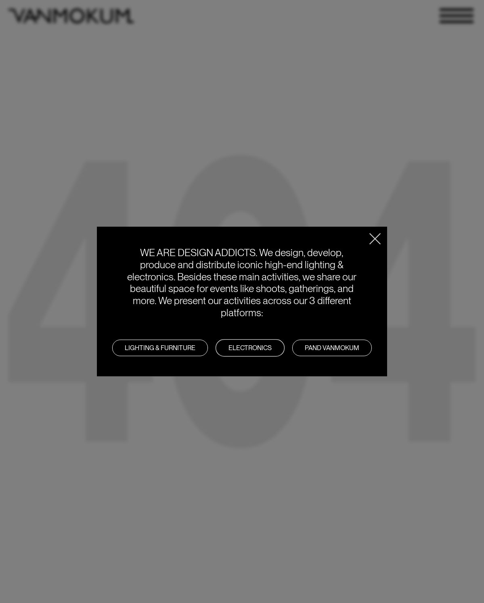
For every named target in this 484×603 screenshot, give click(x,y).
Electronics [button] (250, 348)
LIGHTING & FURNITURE (160, 348)
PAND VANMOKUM (332, 348)
